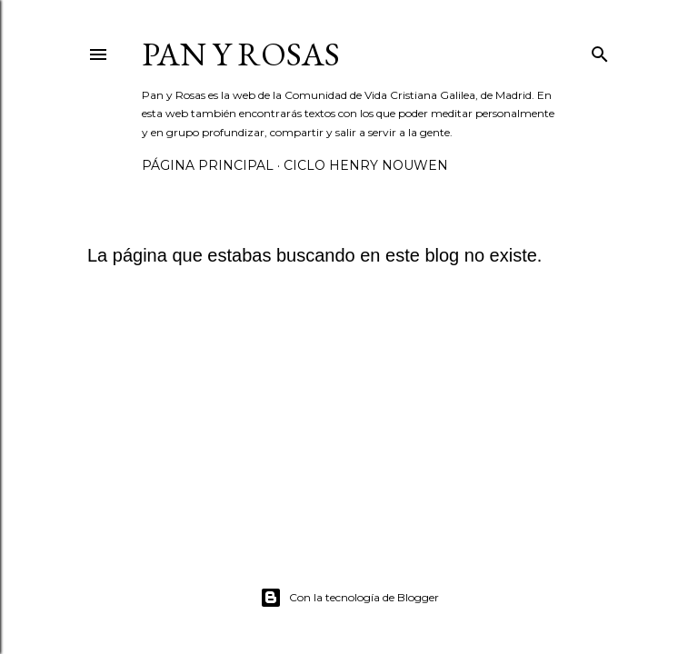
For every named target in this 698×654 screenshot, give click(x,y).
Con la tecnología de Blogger (349, 598)
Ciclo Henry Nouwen (366, 165)
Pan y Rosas (241, 54)
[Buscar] (600, 51)
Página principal (208, 165)
